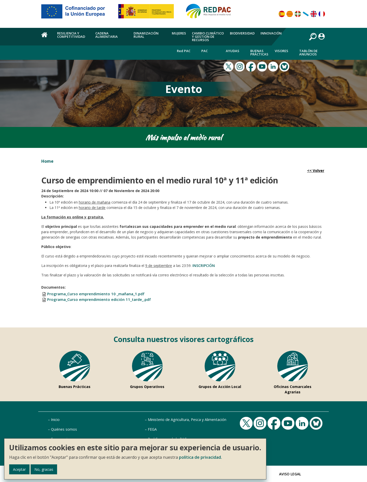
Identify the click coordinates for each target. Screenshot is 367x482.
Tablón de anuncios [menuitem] (308, 52)
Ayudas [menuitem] (232, 51)
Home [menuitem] (46, 37)
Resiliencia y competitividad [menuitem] (71, 35)
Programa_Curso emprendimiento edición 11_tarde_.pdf (99, 299)
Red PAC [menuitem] (183, 51)
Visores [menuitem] (281, 51)
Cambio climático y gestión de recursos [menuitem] (208, 36)
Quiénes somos (64, 429)
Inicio (55, 419)
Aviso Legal (290, 474)
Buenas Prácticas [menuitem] (259, 52)
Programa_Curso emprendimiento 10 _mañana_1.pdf (96, 293)
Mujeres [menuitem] (179, 33)
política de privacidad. (200, 457)
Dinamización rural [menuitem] (146, 35)
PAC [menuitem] (204, 51)
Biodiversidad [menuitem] (242, 33)
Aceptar (19, 469)
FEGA (152, 429)
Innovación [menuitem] (271, 33)
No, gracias (43, 469)
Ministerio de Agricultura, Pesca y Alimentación (187, 419)
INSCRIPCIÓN (203, 265)
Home (47, 161)
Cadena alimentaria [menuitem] (106, 35)
